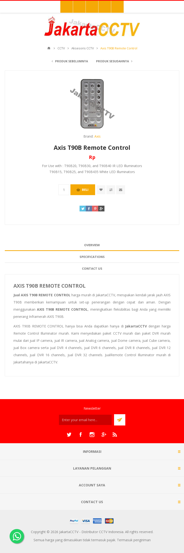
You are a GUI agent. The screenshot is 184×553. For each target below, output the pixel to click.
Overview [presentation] (92, 245)
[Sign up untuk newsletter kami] (85, 420)
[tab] (92, 245)
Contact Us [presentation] (92, 268)
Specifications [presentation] (92, 257)
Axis (97, 136)
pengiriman (142, 540)
